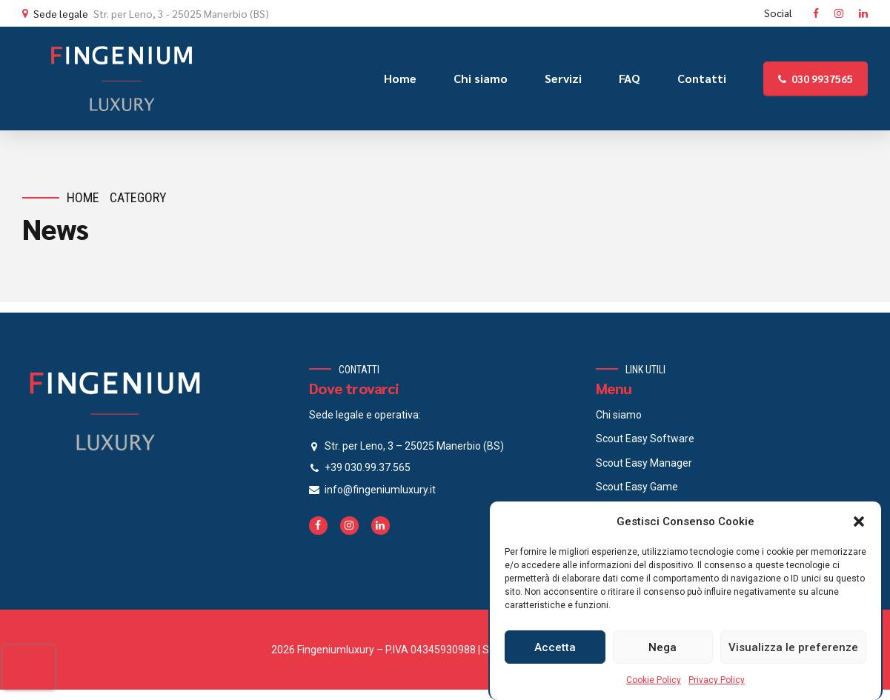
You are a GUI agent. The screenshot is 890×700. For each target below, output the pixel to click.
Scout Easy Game (637, 487)
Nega (662, 647)
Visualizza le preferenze (793, 647)
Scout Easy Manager (644, 463)
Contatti (701, 78)
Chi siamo (481, 78)
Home (400, 78)
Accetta (555, 647)
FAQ (629, 78)
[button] (858, 521)
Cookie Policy (653, 680)
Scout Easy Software (645, 438)
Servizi (563, 78)
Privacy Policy (716, 680)
